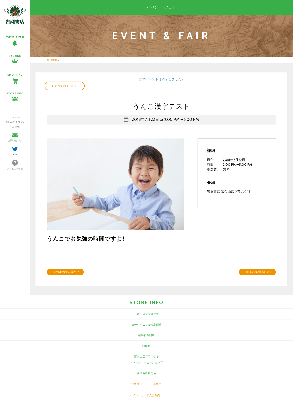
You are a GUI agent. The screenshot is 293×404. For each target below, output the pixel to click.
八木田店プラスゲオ (146, 314)
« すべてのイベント (64, 86)
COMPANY (15, 117)
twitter (15, 154)
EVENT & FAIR (15, 37)
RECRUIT (15, 126)
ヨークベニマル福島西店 (146, 324)
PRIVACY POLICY (15, 122)
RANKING (14, 56)
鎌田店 (146, 346)
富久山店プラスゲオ (146, 356)
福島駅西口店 (146, 335)
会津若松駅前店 (146, 373)
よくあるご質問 (15, 168)
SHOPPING (15, 74)
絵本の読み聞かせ (66, 272)
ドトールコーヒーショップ (146, 362)
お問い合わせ (15, 140)
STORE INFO (15, 93)
